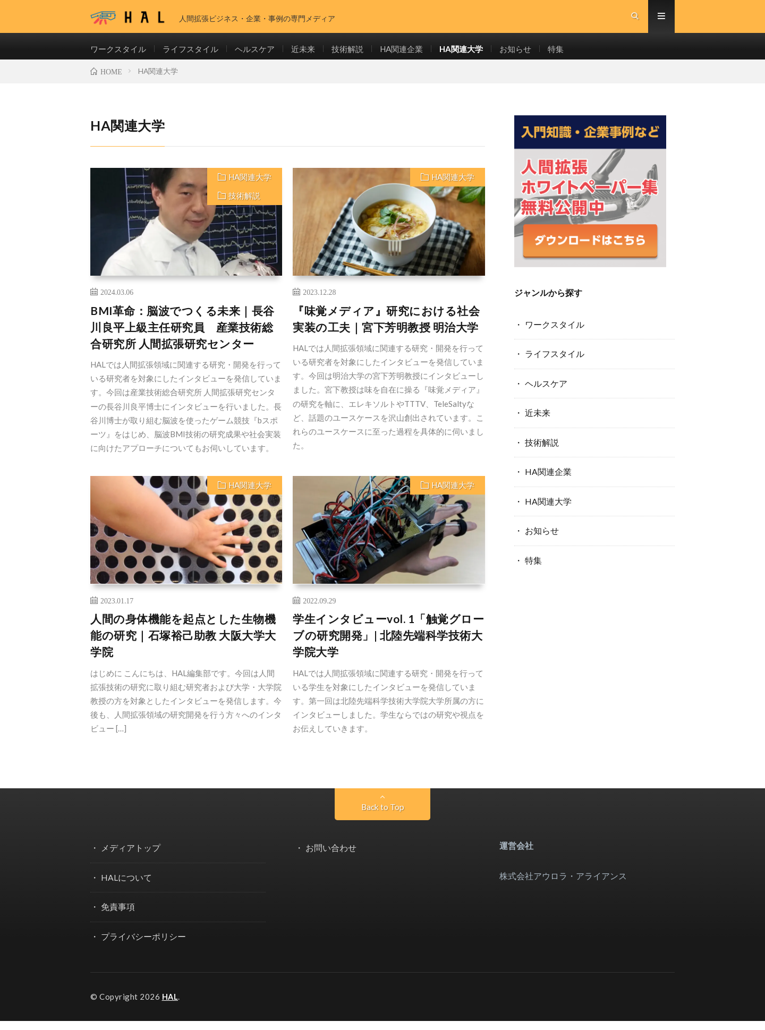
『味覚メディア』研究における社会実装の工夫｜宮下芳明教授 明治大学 (386, 328)
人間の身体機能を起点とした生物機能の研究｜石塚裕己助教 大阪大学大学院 (183, 645)
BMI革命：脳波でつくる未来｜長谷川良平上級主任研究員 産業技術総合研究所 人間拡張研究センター (182, 337)
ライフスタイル (196, 53)
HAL (170, 1006)
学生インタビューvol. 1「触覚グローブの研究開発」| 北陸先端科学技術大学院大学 (388, 645)
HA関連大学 (480, 53)
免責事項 (118, 916)
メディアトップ (130, 858)
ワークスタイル (120, 53)
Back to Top (382, 817)
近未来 (314, 53)
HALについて (126, 887)
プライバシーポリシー (143, 945)
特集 (578, 53)
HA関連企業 (417, 53)
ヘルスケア (263, 53)
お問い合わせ (330, 858)
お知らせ (537, 53)
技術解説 (360, 53)
